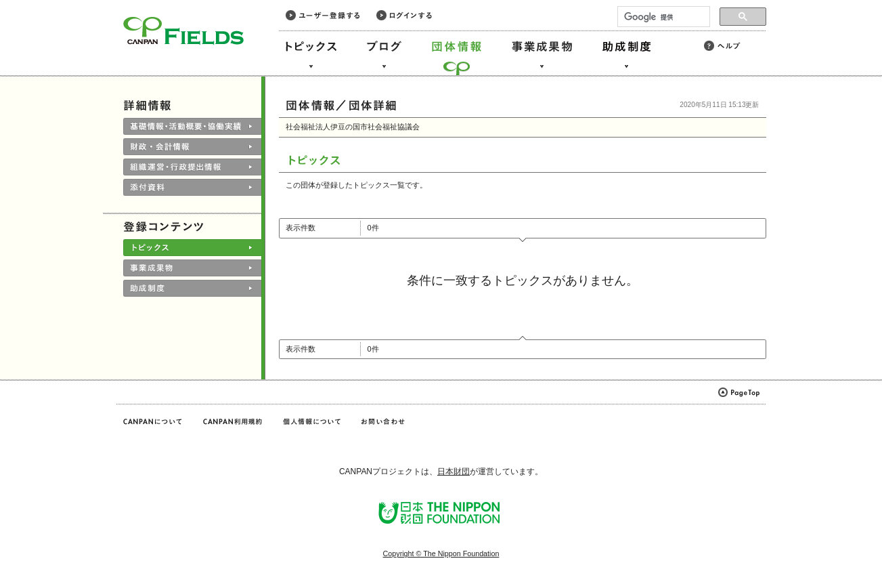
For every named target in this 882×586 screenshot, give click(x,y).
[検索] (662, 17)
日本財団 (453, 471)
